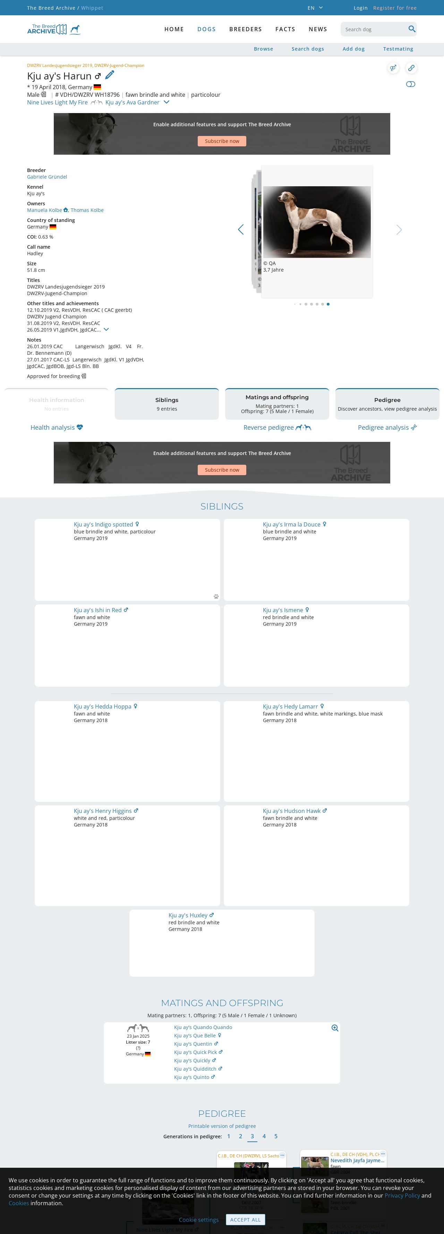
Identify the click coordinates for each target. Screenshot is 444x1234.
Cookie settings (199, 1220)
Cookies (19, 1203)
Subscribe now (222, 141)
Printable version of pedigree (222, 812)
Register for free (395, 8)
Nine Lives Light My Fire (57, 102)
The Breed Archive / (53, 8)
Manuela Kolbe (47, 210)
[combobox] (378, 29)
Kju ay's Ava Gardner (132, 102)
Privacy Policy (402, 1195)
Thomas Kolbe (87, 210)
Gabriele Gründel (47, 176)
